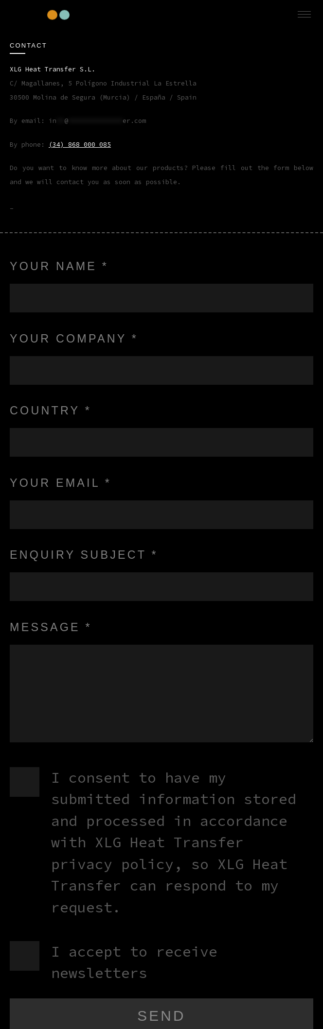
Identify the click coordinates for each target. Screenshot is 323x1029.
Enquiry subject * (84, 555)
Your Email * (60, 483)
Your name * (59, 266)
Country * (50, 410)
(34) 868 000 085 (80, 144)
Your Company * (74, 338)
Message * (51, 627)
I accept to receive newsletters (134, 962)
